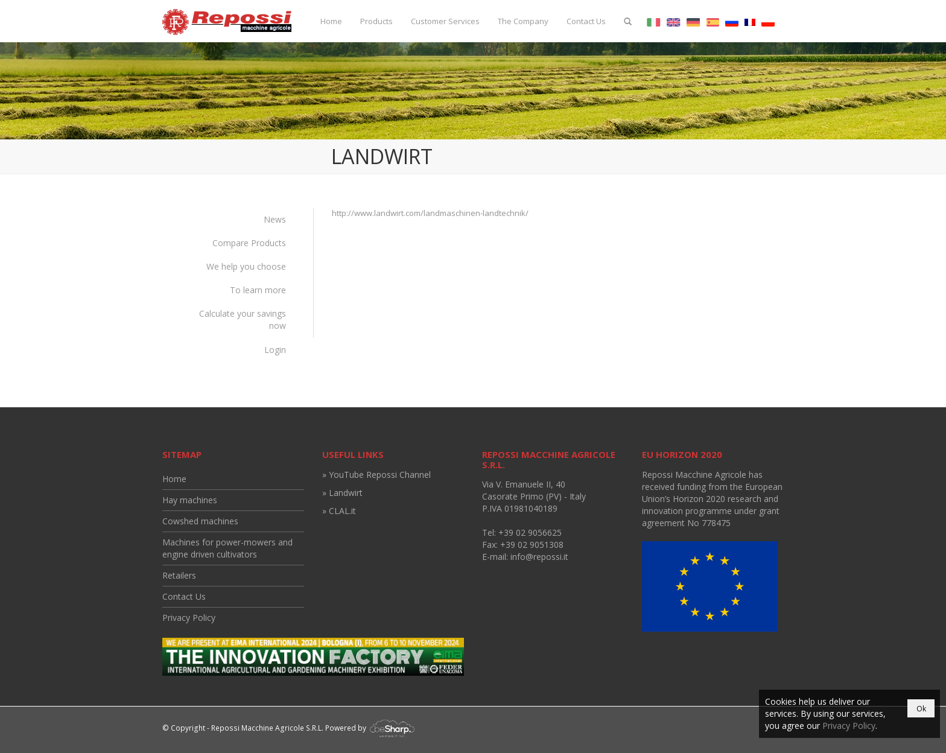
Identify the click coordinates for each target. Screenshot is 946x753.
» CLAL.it (339, 510)
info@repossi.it (539, 556)
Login (275, 349)
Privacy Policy (188, 617)
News (275, 219)
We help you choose (246, 266)
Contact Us (586, 21)
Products (376, 21)
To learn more (258, 290)
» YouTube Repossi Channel (376, 474)
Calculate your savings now (242, 319)
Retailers (179, 575)
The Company (523, 21)
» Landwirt (342, 492)
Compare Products (249, 243)
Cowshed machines (200, 521)
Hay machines (189, 500)
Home (331, 21)
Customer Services (445, 21)
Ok (921, 709)
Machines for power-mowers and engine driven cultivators (227, 548)
